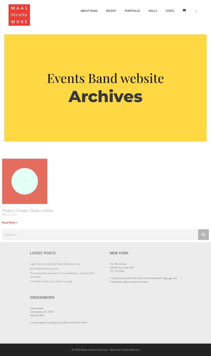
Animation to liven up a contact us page (51, 281)
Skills (153, 11)
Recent (111, 11)
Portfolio (132, 11)
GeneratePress (131, 349)
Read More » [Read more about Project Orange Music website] (9, 222)
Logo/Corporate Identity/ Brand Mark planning (55, 263)
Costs (170, 11)
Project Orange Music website (28, 210)
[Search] (203, 234)
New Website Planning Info (44, 268)
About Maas (89, 11)
